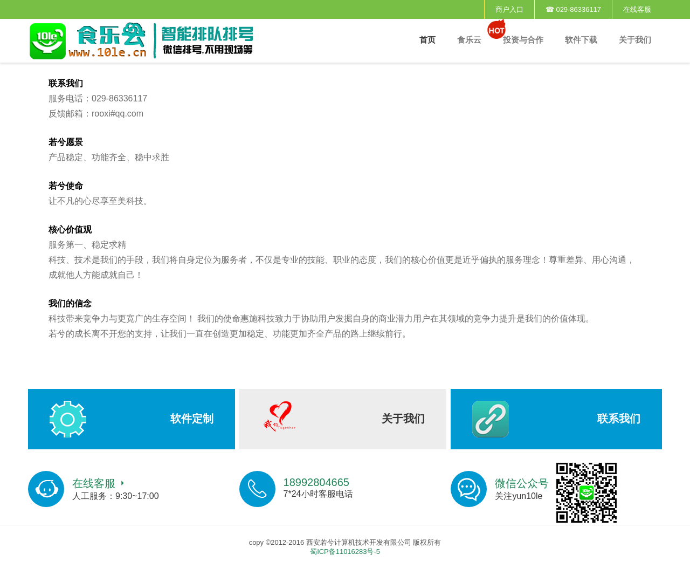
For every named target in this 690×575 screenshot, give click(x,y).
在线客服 (637, 9)
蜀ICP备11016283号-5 (345, 551)
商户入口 (509, 9)
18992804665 (316, 482)
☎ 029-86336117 (573, 9)
